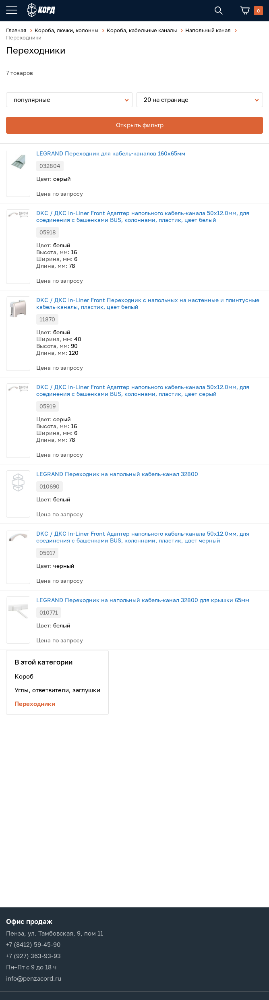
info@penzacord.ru (33, 978)
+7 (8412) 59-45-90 (33, 944)
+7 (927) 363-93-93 (33, 955)
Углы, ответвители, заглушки (57, 690)
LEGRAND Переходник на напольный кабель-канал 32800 (117, 473)
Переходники (34, 703)
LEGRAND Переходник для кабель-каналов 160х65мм (110, 153)
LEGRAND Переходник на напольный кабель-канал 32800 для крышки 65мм (142, 599)
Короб (23, 676)
